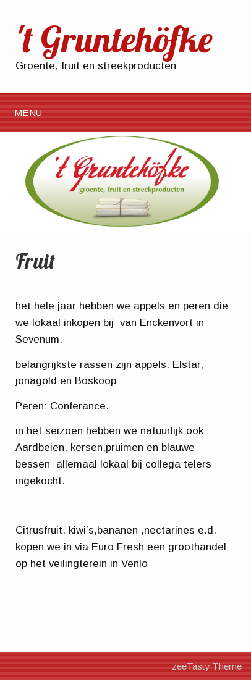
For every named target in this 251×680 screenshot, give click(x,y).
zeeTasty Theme (207, 666)
